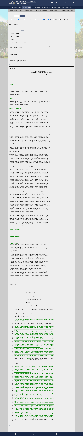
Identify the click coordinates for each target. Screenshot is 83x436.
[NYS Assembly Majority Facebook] (54, 2)
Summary (15, 22)
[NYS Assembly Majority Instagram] (63, 2)
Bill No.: (11, 18)
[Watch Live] (49, 2)
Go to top (11, 52)
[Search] (72, 2)
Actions (21, 22)
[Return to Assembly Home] (25, 3)
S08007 (22, 33)
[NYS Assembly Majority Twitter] (58, 2)
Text (52, 22)
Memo (46, 22)
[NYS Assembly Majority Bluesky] (67, 2)
